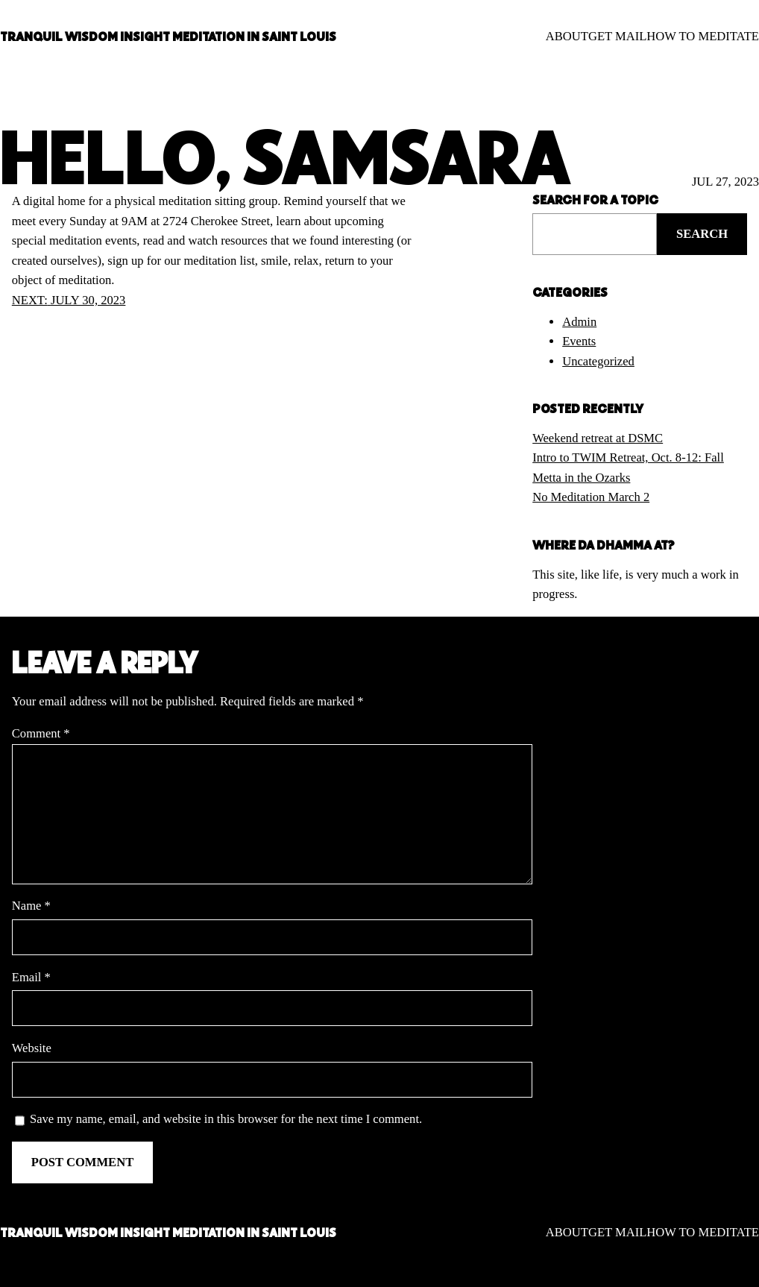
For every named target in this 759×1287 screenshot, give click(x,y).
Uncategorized (598, 361)
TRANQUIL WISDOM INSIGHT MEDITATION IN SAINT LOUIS (168, 36)
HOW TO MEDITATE (702, 36)
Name (31, 906)
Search (702, 234)
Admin (579, 322)
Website (31, 1048)
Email (31, 977)
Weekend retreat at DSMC (597, 438)
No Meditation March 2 (590, 497)
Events (579, 341)
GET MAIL (617, 36)
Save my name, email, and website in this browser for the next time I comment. (226, 1119)
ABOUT (567, 36)
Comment (41, 733)
